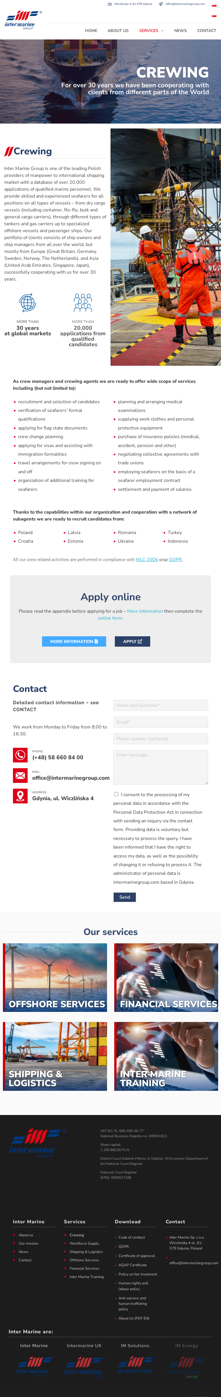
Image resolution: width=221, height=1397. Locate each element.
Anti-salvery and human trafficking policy (133, 1290)
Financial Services (168, 991)
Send (124, 884)
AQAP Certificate (133, 1251)
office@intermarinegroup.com (185, 4)
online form (110, 605)
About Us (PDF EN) (134, 1305)
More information (145, 598)
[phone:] (20, 742)
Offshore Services (57, 991)
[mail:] (20, 762)
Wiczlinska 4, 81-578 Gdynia (133, 4)
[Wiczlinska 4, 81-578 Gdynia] (109, 4)
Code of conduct (132, 1224)
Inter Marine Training (153, 1065)
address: (39, 779)
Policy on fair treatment (138, 1261)
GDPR (124, 1233)
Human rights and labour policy (133, 1273)
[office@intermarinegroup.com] (161, 4)
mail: (36, 759)
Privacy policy (133, 1390)
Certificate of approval (137, 1242)
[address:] (20, 783)
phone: (37, 738)
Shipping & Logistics (35, 1065)
